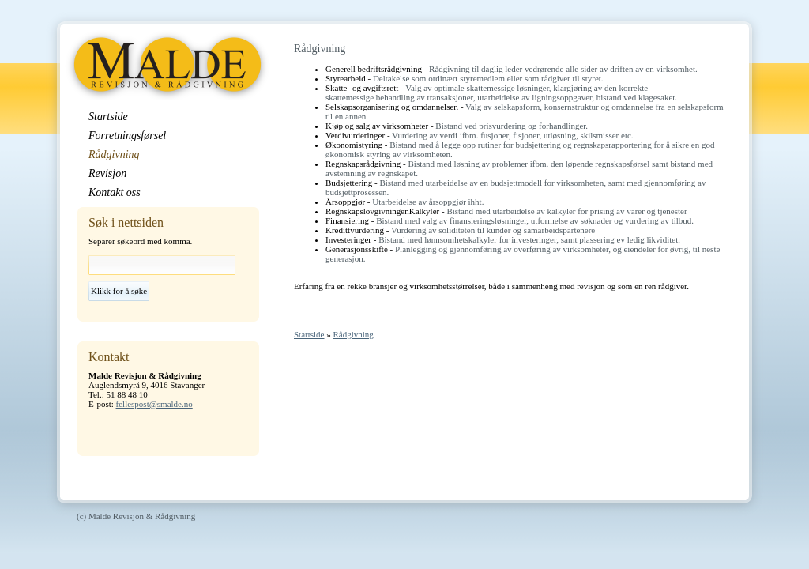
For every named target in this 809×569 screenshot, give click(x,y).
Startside (309, 334)
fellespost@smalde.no (154, 404)
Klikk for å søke (119, 291)
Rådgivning (353, 334)
